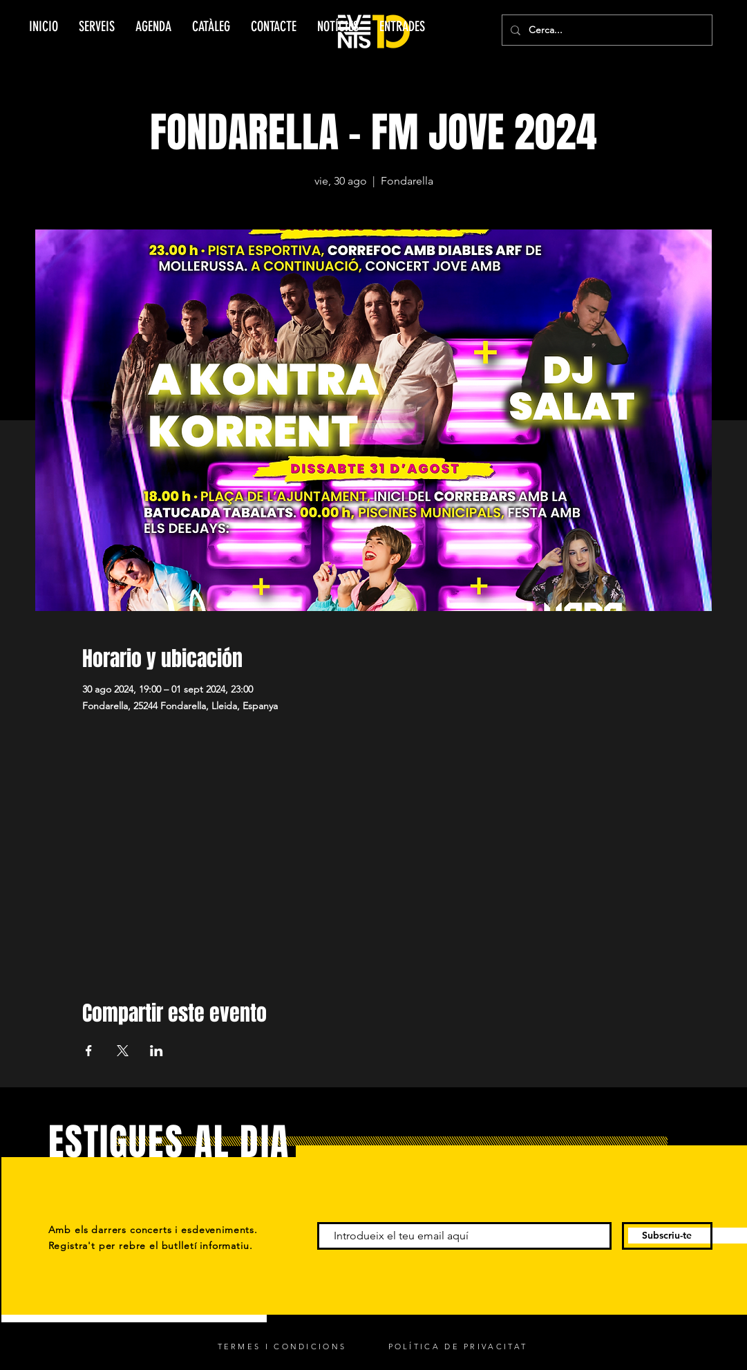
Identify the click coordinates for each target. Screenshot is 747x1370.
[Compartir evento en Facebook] (88, 1050)
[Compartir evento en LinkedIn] (156, 1050)
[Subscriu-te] (667, 1236)
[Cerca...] (606, 30)
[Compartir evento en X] (122, 1050)
